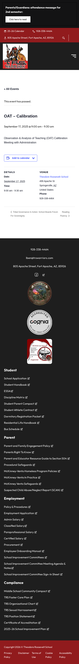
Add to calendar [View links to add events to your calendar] (21, 158)
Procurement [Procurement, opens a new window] (13, 544)
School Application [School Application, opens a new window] (17, 378)
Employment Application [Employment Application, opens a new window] (20, 513)
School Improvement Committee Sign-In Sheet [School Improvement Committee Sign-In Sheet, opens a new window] (33, 574)
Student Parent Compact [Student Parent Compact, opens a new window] (20, 403)
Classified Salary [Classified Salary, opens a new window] (15, 525)
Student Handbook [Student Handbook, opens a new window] (17, 384)
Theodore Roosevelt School (54, 176)
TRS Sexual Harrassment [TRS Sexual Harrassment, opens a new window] (20, 610)
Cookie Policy (49, 655)
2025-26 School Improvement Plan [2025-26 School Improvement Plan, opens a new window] (26, 629)
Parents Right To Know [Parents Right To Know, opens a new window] (19, 452)
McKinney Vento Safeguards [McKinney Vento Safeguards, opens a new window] (22, 483)
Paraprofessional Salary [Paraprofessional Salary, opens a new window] (20, 532)
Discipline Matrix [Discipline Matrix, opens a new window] (15, 397)
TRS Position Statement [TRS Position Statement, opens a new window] (19, 616)
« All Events (11, 89)
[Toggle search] (64, 38)
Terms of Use (36, 655)
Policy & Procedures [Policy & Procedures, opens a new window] (17, 506)
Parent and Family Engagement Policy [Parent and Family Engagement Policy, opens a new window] (28, 445)
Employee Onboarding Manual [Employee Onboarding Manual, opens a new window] (24, 551)
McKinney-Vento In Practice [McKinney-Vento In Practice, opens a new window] (22, 477)
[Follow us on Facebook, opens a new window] (39, 275)
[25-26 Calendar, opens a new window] (16, 31)
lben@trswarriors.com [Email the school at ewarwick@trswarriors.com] (39, 258)
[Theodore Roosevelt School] (15, 56)
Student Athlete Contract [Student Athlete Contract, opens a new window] (20, 410)
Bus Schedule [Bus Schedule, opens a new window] (13, 429)
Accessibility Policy (65, 655)
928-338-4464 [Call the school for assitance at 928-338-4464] (40, 249)
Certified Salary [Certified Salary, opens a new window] (15, 538)
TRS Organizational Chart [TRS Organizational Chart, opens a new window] (21, 603)
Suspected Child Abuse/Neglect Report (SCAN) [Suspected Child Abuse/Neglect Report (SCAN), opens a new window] (33, 490)
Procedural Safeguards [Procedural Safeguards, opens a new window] (19, 464)
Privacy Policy (8, 655)
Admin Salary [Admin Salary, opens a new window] (13, 519)
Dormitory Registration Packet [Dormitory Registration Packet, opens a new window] (24, 416)
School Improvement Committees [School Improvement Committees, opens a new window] (25, 557)
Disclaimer (23, 653)
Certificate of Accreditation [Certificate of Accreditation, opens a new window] (22, 622)
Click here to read (18, 19)
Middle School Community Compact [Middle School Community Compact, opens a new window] (27, 591)
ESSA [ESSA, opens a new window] (8, 391)
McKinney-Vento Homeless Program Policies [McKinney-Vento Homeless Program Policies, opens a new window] (32, 471)
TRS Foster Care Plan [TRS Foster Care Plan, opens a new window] (18, 597)
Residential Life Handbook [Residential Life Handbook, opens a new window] (21, 422)
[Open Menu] (73, 56)
